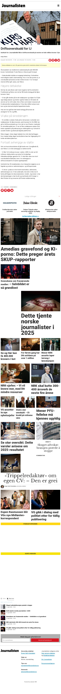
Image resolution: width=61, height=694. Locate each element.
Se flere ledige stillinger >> (30, 216)
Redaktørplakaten (49, 655)
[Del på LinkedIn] (53, 60)
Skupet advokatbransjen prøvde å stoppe (19, 605)
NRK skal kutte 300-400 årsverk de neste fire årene (22, 622)
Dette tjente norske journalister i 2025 (18, 611)
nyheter (6, 187)
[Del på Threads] (55, 60)
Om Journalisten (46, 659)
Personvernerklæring (48, 663)
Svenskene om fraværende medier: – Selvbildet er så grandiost (26, 616)
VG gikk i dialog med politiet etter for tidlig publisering (23, 628)
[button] (59, 196)
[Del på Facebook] (50, 60)
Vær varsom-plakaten (48, 653)
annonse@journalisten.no (29, 672)
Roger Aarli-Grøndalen (28, 653)
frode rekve (13, 187)
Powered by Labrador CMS (30, 681)
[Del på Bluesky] (58, 60)
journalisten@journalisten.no (30, 665)
